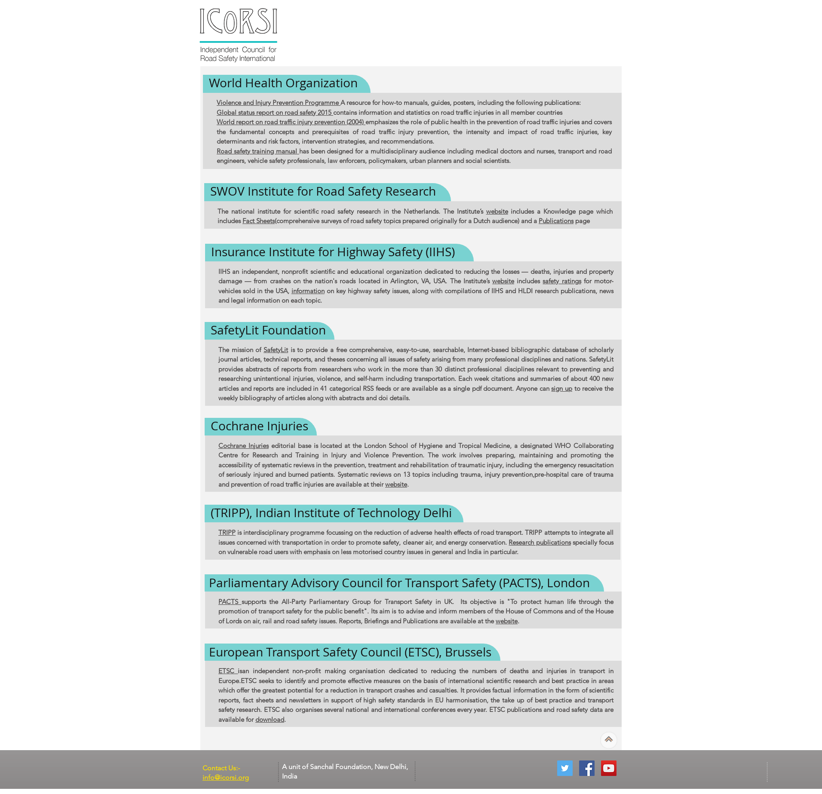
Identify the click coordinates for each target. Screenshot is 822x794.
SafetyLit (276, 350)
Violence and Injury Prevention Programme (278, 102)
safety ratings (562, 281)
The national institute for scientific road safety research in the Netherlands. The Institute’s (352, 211)
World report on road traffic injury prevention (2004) (291, 122)
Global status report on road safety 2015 (275, 112)
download (269, 719)
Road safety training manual (258, 151)
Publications (556, 221)
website (497, 211)
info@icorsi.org (225, 777)
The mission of (241, 350)
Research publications (539, 542)
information (308, 291)
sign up (561, 388)
